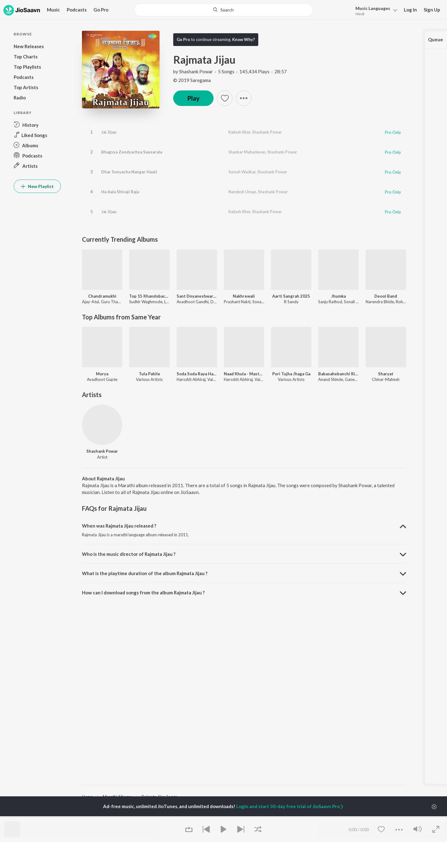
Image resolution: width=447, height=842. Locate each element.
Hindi (359, 14)
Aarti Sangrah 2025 (291, 296)
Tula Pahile (149, 373)
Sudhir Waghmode (145, 301)
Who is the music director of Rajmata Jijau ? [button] (128, 554)
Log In (410, 9)
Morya (102, 373)
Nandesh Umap (242, 191)
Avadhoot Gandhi (193, 301)
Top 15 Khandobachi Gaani (149, 296)
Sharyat (385, 373)
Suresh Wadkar (241, 171)
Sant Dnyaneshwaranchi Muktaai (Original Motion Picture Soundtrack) (197, 296)
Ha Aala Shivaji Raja (120, 191)
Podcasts (77, 9)
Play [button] (193, 98)
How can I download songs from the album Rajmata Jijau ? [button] (143, 592)
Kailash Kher (239, 132)
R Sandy (291, 301)
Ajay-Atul (90, 301)
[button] (374, 10)
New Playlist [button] (37, 186)
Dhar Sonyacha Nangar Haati (129, 171)
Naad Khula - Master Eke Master (244, 373)
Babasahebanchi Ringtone (338, 373)
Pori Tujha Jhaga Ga (291, 373)
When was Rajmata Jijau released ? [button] (119, 526)
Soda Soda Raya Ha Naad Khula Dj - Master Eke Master (197, 373)
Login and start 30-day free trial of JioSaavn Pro (290, 806)
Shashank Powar (196, 71)
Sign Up (432, 9)
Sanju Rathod (330, 301)
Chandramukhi (102, 296)
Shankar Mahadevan (246, 151)
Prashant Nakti (237, 301)
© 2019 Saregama (192, 80)
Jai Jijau (108, 132)
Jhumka (338, 296)
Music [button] (53, 9)
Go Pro (100, 9)
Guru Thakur (112, 301)
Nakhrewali (244, 296)
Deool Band (385, 296)
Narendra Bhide (380, 301)
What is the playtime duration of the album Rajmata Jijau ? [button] (144, 573)
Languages (372, 8)
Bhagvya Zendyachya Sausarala (131, 151)
